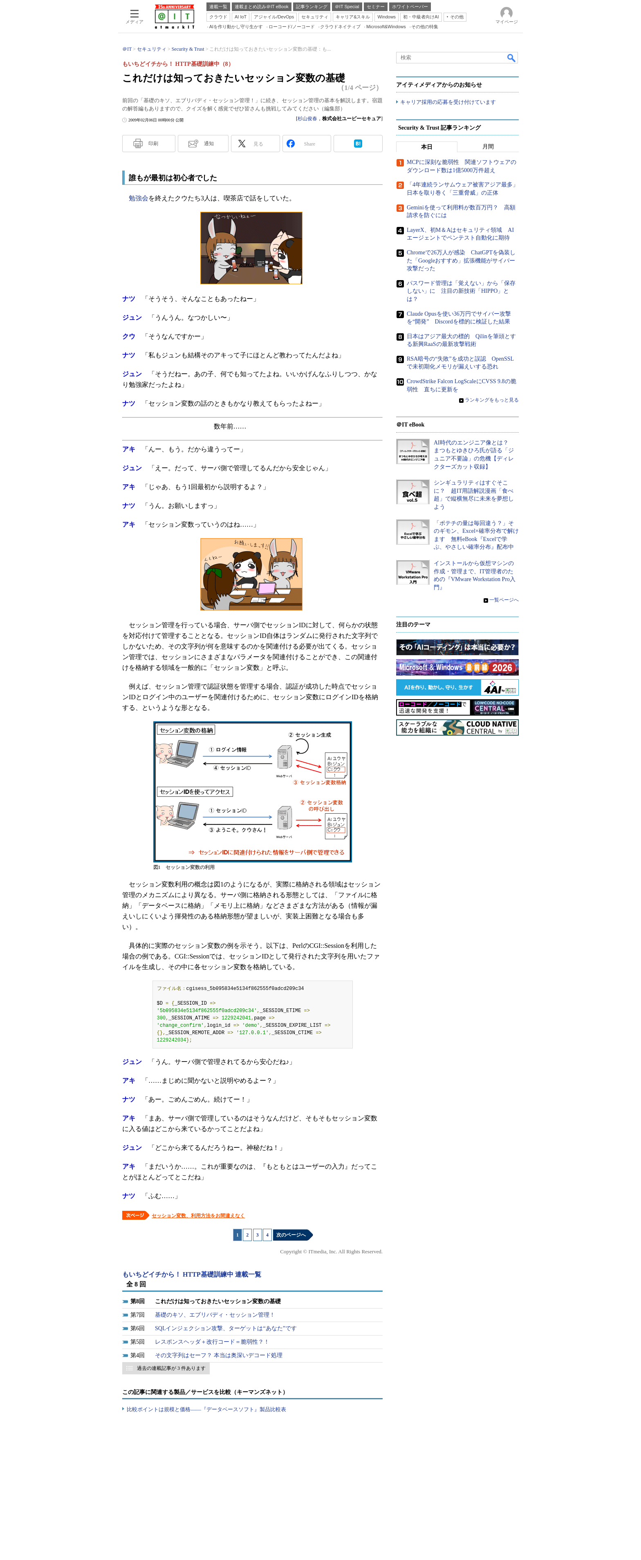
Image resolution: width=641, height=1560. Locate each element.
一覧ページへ (504, 600)
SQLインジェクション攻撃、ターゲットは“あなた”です (226, 1328)
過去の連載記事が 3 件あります (171, 1368)
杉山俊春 (307, 118)
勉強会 (138, 198)
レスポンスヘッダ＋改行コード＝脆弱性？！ (212, 1342)
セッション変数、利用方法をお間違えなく (198, 1216)
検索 (512, 57)
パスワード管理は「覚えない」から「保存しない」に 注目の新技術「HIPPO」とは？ (461, 291)
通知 (209, 143)
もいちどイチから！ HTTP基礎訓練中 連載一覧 (191, 1274)
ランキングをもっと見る (492, 400)
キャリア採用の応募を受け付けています (448, 102)
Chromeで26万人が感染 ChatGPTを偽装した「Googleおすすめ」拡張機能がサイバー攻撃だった (461, 261)
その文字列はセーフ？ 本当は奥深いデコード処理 (218, 1355)
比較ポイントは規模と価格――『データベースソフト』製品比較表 (206, 1409)
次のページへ (291, 1235)
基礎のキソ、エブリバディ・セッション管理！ (215, 1315)
